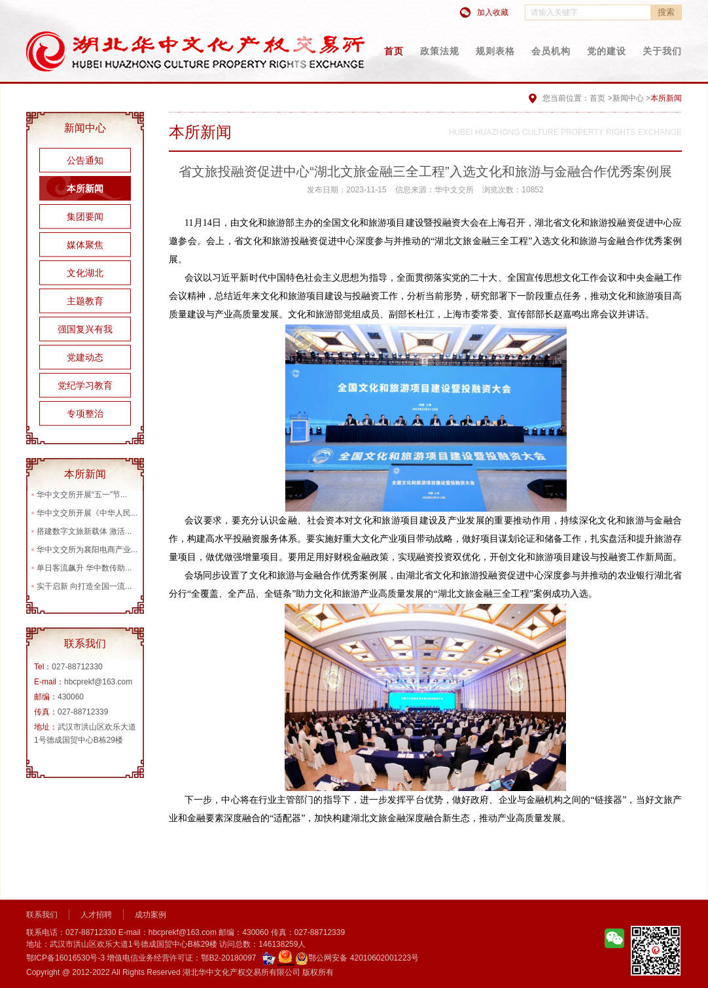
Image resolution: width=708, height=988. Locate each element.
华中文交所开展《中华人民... (87, 513)
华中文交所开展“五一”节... (82, 494)
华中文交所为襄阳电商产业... (87, 549)
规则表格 (495, 51)
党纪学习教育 (85, 385)
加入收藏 (492, 12)
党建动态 (85, 357)
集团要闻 (85, 216)
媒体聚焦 (85, 244)
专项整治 (85, 413)
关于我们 (662, 51)
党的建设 (606, 51)
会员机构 (551, 51)
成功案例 (150, 914)
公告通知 (85, 160)
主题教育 (85, 301)
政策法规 (439, 51)
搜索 (666, 12)
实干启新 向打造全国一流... (84, 586)
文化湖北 (85, 273)
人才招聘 (96, 914)
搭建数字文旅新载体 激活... (84, 531)
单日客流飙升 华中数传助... (84, 568)
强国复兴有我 (85, 329)
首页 (394, 51)
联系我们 (42, 914)
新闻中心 (628, 98)
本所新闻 (85, 188)
